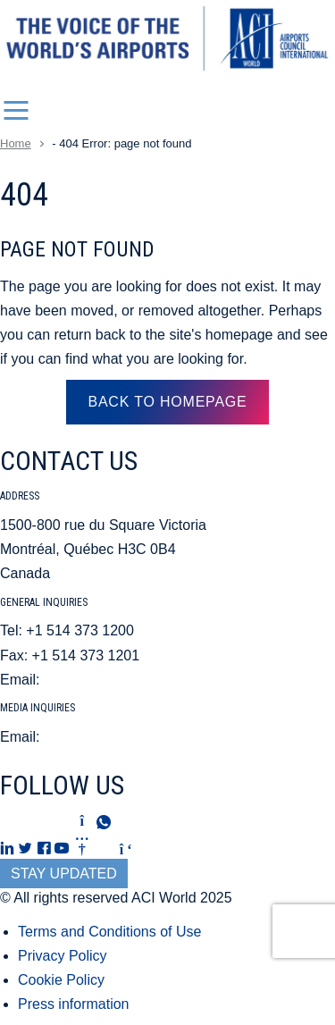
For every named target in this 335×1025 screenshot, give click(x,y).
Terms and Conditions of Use (109, 931)
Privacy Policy (62, 955)
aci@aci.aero (86, 679)
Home (15, 143)
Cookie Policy (61, 979)
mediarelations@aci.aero (123, 736)
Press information (74, 1004)
